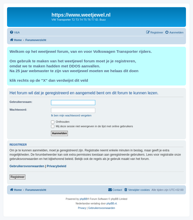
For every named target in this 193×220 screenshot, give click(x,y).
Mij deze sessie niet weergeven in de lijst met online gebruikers (92, 126)
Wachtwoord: (18, 109)
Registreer (17, 177)
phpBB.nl (112, 203)
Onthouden (60, 121)
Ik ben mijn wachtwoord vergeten (71, 115)
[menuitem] (15, 32)
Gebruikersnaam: (21, 101)
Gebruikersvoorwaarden (27, 166)
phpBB (83, 199)
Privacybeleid (56, 166)
